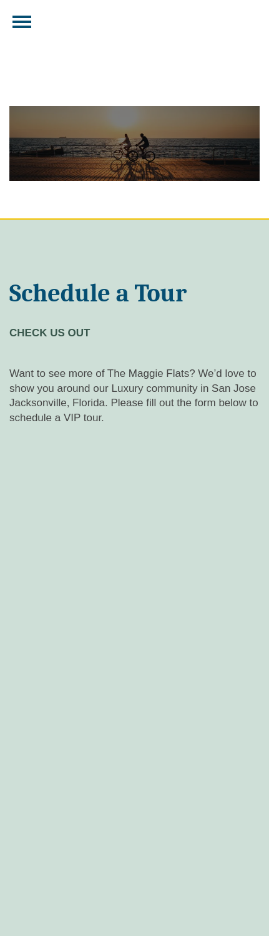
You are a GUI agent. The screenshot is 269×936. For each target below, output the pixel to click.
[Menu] (21, 22)
